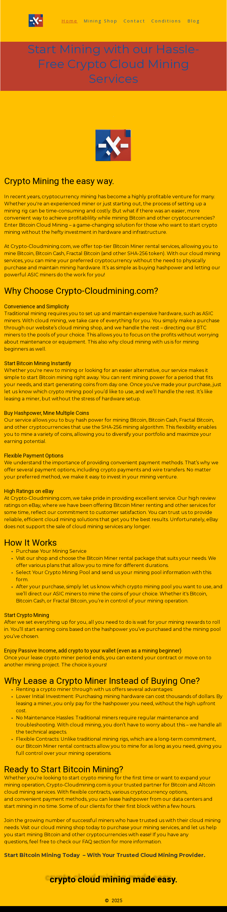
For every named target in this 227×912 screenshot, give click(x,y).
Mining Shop (101, 21)
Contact (134, 21)
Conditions (166, 21)
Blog (193, 21)
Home (69, 21)
